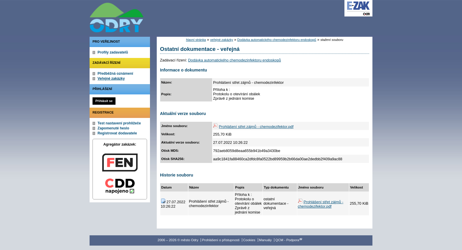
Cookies (249, 240)
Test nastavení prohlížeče (119, 123)
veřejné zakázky (221, 39)
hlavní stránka (196, 39)
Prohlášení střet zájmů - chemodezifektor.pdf (256, 126)
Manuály (265, 240)
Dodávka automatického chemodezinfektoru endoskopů (276, 39)
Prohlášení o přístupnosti (220, 240)
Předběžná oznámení (115, 73)
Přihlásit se (104, 101)
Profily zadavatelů (113, 52)
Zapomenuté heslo (113, 128)
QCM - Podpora (287, 240)
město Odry (148, 16)
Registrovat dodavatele (117, 133)
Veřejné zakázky (111, 78)
